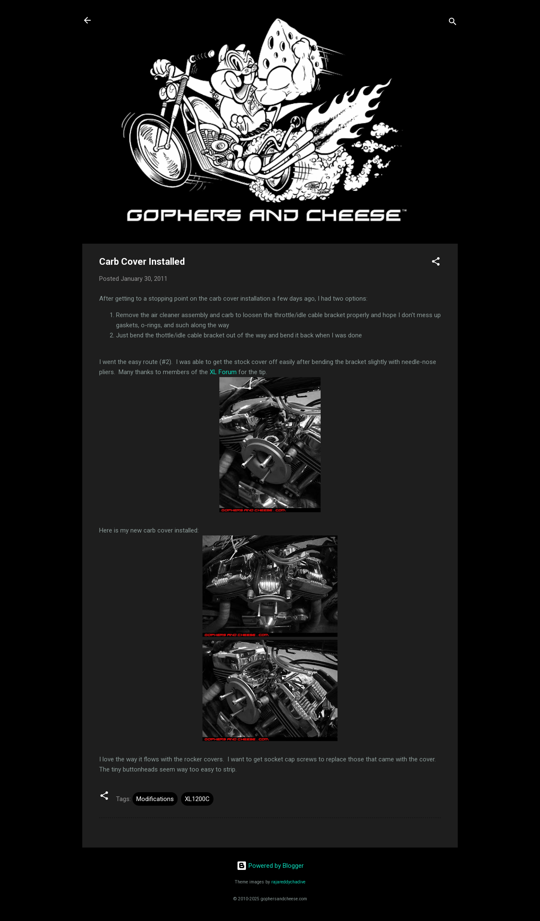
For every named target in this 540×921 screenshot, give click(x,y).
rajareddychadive (288, 882)
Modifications (155, 799)
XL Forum (223, 372)
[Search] (453, 23)
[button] (436, 262)
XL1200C (197, 799)
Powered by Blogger (270, 865)
